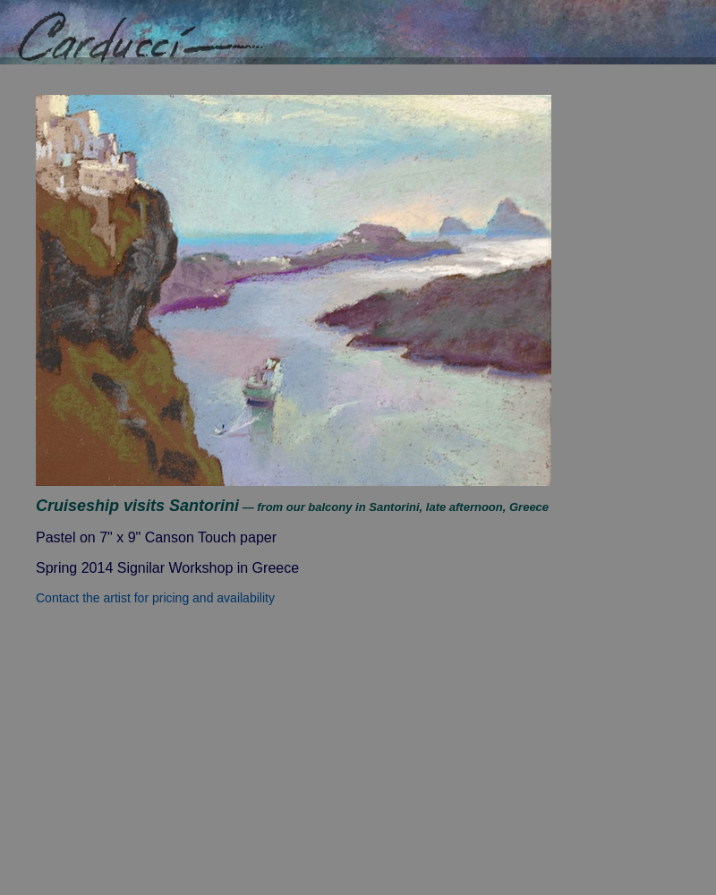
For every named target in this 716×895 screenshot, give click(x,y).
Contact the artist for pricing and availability (155, 598)
